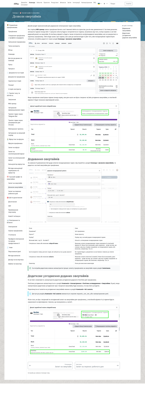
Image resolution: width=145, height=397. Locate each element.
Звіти (69, 2)
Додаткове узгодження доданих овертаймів (129, 35)
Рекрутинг (55, 2)
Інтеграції (76, 2)
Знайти (128, 4)
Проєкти (47, 2)
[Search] (117, 3)
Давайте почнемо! (24, 4)
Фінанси (63, 2)
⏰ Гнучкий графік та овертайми (29, 13)
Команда (32, 2)
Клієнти (39, 2)
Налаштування (86, 2)
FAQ (94, 2)
